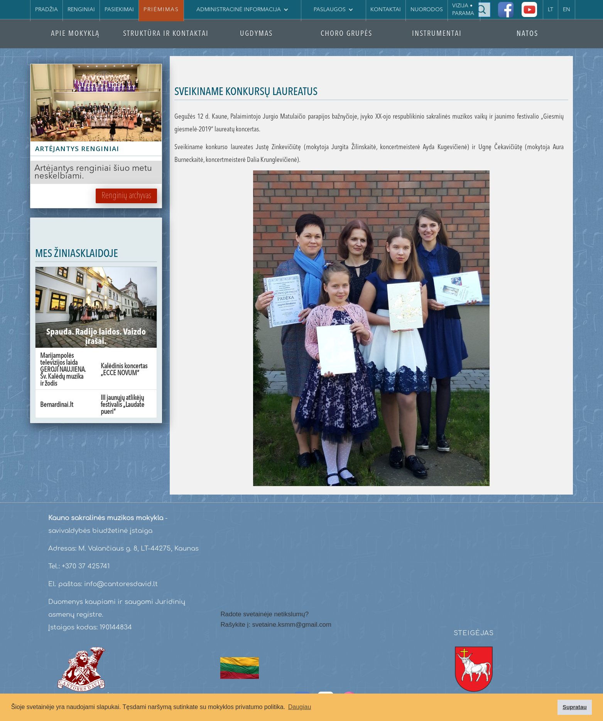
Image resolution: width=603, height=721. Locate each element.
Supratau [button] (574, 707)
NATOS (527, 34)
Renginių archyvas (126, 196)
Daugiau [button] (299, 707)
